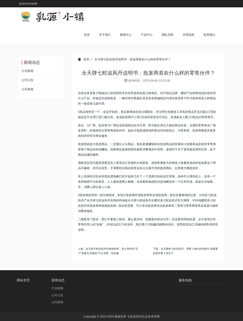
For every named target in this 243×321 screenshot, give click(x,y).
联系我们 (209, 34)
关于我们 (105, 34)
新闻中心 (126, 34)
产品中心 (147, 34)
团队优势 (167, 34)
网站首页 (23, 280)
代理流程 (188, 34)
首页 (87, 34)
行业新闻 (27, 70)
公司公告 (27, 80)
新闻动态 (58, 280)
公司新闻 (27, 89)
